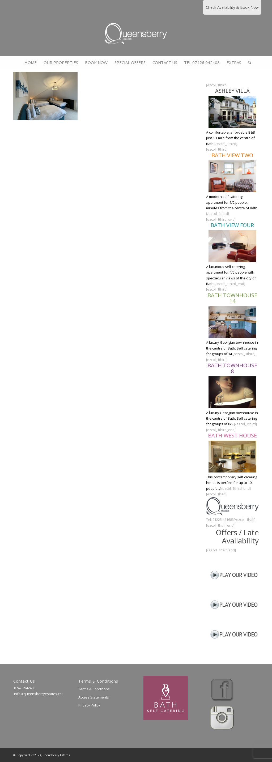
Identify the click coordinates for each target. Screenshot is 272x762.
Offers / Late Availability (237, 536)
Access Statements (93, 697)
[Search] (248, 62)
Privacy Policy (89, 705)
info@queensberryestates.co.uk (39, 693)
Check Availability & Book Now (232, 7)
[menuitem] (30, 62)
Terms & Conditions (94, 689)
